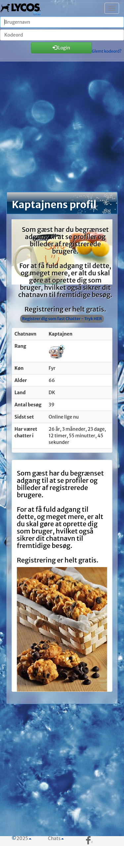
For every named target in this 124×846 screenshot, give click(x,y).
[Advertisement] (62, 129)
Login (61, 48)
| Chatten (20, 8)
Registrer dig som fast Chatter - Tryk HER (62, 318)
